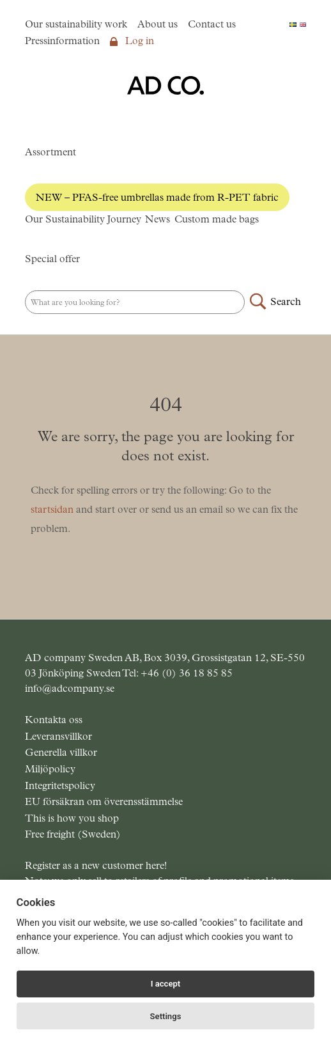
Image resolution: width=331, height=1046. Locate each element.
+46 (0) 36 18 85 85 (187, 673)
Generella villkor (61, 752)
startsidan (52, 509)
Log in (132, 41)
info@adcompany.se (69, 688)
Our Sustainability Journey (83, 219)
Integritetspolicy (60, 785)
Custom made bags (216, 219)
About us (157, 24)
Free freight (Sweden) (73, 834)
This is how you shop (72, 818)
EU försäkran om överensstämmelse (104, 801)
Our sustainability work (76, 24)
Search (285, 301)
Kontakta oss (53, 720)
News (157, 219)
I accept (166, 983)
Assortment (50, 152)
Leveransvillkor (58, 736)
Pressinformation (62, 41)
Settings (165, 1016)
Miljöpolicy (50, 769)
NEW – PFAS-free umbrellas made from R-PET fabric (157, 197)
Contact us (212, 24)
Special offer (52, 259)
